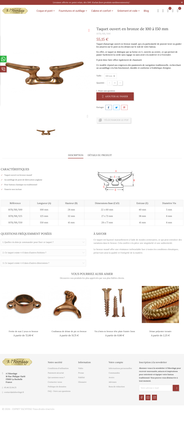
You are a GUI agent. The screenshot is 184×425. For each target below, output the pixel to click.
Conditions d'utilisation (58, 368)
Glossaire (82, 381)
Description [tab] (75, 155)
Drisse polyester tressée (160, 331)
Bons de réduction (117, 386)
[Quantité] (109, 82)
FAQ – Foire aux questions (59, 391)
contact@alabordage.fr (14, 391)
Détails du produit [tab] (100, 155)
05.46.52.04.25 (10, 387)
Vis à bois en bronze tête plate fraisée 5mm (115, 331)
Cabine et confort (102, 10)
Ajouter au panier (115, 96)
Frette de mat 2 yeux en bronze (23, 331)
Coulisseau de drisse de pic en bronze (69, 331)
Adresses (112, 381)
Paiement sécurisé (56, 372)
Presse (81, 372)
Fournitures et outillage (73, 10)
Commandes (114, 372)
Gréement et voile (128, 10)
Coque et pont (46, 10)
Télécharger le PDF (114, 120)
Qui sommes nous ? (56, 377)
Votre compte (116, 361)
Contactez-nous (55, 381)
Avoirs (111, 377)
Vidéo (80, 368)
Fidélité (81, 377)
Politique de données (57, 386)
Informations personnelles (120, 368)
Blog (146, 10)
